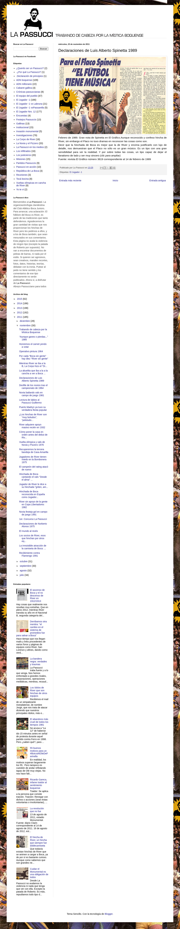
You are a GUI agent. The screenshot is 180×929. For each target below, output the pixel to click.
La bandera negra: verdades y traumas (38, 661)
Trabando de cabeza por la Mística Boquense (33, 331)
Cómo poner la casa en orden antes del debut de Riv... (33, 435)
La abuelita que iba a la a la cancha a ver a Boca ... (33, 372)
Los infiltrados (23, 151)
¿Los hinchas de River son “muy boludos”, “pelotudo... (33, 417)
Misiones (21, 159)
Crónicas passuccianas (28, 91)
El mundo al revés (28, 531)
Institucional (22, 127)
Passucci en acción (26, 167)
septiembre (26, 566)
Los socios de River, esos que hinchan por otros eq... (32, 538)
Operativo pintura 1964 (31, 351)
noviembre (25, 325)
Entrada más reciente (70, 180)
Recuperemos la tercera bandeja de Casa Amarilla (33, 450)
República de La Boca (27, 171)
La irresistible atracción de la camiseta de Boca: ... (32, 547)
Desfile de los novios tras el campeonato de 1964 (33, 386)
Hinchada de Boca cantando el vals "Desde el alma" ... (33, 477)
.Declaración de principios (29, 76)
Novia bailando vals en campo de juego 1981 (31, 394)
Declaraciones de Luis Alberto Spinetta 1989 (31, 379)
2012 (20, 312)
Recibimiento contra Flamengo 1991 (29, 554)
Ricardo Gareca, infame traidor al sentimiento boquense (38, 783)
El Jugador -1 (76, 172)
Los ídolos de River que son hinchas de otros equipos (38, 691)
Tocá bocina (22, 178)
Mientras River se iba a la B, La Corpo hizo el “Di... (33, 364)
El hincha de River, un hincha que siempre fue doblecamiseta (38, 841)
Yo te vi (20, 189)
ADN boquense (24, 80)
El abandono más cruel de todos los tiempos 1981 (39, 722)
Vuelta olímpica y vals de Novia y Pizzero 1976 (32, 443)
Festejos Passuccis (26, 119)
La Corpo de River (25, 139)
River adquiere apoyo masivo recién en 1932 (32, 426)
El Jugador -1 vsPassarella (30, 107)
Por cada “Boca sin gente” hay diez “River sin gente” (33, 357)
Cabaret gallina (24, 88)
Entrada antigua (157, 180)
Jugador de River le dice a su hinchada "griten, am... (33, 485)
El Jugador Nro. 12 (26, 111)
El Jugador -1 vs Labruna (29, 103)
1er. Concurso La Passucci (33, 519)
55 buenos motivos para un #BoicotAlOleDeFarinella (39, 752)
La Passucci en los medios (30, 147)
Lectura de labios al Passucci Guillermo (30, 401)
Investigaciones (24, 135)
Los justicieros (23, 155)
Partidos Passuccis (26, 163)
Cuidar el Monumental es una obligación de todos (39, 873)
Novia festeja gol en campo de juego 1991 (33, 513)
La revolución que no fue (37, 810)
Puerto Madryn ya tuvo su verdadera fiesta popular (33, 408)
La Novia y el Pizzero (27, 143)
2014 (20, 303)
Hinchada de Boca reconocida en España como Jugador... (32, 494)
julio (22, 575)
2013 (20, 308)
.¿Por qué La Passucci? (28, 72)
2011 (20, 317)
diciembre (25, 321)
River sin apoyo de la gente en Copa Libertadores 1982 (33, 504)
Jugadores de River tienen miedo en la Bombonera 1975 (32, 459)
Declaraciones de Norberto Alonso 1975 (33, 525)
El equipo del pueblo (27, 95)
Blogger (108, 914)
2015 (20, 299)
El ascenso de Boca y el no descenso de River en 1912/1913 (37, 595)
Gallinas (20, 123)
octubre (24, 561)
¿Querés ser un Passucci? (30, 68)
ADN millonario (24, 84)
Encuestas (21, 115)
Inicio (115, 180)
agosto (23, 570)
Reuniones (22, 175)
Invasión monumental (27, 131)
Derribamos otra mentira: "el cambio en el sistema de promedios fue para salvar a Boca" (31, 628)
